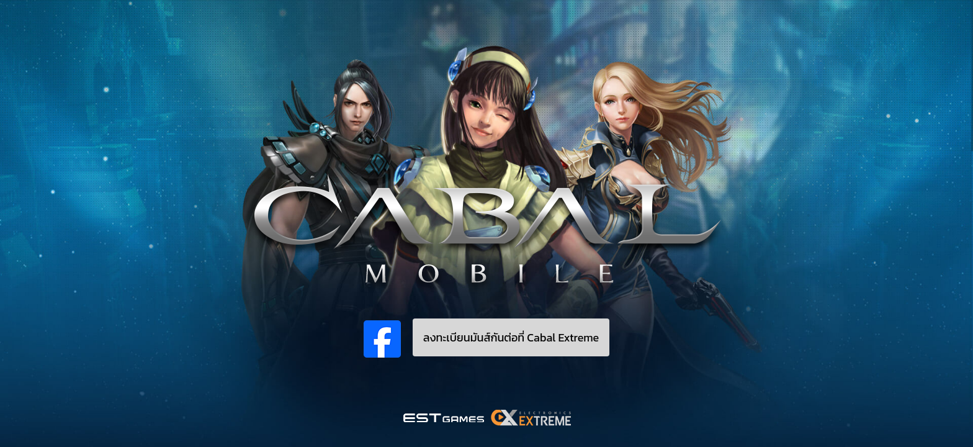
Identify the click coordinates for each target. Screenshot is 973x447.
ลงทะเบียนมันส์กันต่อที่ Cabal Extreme (511, 337)
